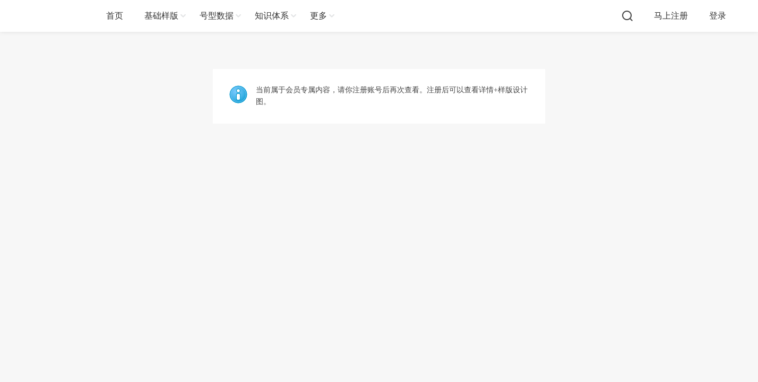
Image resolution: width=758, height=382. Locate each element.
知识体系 (272, 15)
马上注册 (671, 15)
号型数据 (217, 15)
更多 (318, 15)
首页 (114, 15)
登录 (717, 15)
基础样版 (161, 15)
